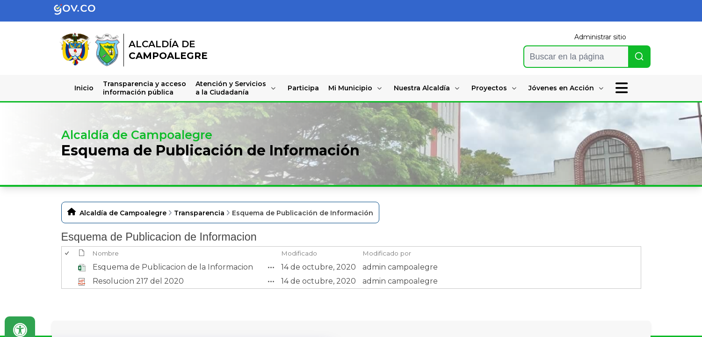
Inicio (84, 88)
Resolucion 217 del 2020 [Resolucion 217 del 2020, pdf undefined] (138, 281)
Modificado (299, 253)
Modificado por (386, 253)
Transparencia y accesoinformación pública (144, 88)
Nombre (105, 253)
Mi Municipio (350, 88)
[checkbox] (67, 253)
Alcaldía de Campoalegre (123, 213)
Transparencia (199, 213)
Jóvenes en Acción (561, 88)
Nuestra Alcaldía (422, 88)
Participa (303, 88)
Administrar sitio (600, 37)
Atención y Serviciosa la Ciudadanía (230, 88)
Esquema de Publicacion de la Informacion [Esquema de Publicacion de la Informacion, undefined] (173, 267)
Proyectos (489, 88)
